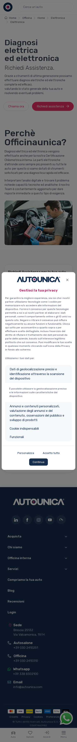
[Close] (67, 279)
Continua (38, 462)
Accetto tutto (51, 453)
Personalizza (25, 453)
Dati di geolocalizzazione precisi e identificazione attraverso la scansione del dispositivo (37, 373)
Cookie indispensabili (24, 428)
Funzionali (17, 437)
